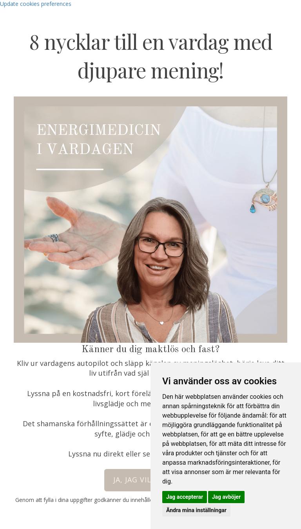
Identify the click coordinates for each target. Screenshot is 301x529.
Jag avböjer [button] (226, 497)
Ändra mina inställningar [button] (196, 510)
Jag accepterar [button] (184, 497)
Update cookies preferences (35, 3)
